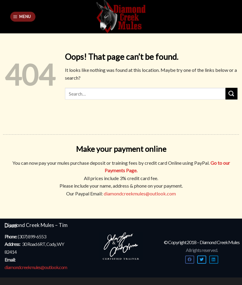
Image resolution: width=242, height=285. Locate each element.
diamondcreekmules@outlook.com (140, 193)
